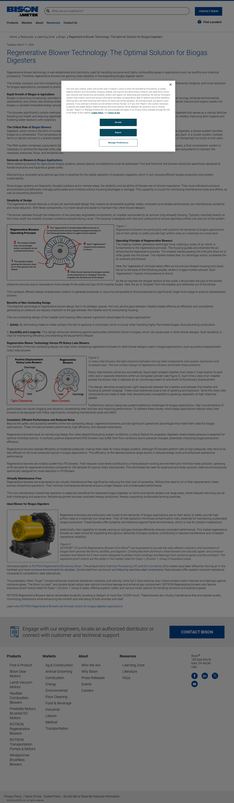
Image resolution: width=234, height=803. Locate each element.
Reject (118, 132)
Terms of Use (114, 112)
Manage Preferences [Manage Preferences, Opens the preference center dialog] (118, 142)
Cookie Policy (97, 112)
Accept (118, 122)
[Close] (170, 84)
